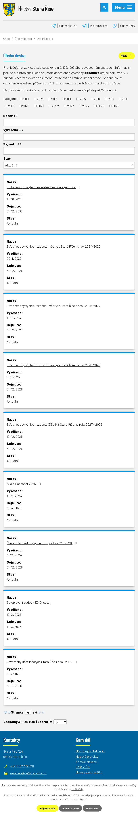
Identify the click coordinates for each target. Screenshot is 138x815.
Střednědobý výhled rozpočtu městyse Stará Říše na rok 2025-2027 (53, 306)
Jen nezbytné (70, 808)
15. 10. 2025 (14, 199)
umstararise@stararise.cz (28, 773)
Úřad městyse (23, 38)
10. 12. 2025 (15, 436)
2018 (125, 99)
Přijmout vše (47, 808)
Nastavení (92, 808)
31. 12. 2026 (15, 270)
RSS (126, 56)
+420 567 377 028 (22, 766)
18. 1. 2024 (14, 318)
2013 (54, 99)
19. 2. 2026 (14, 614)
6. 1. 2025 (13, 377)
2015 (83, 99)
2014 (68, 99)
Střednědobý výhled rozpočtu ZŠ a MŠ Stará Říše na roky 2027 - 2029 (54, 424)
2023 (70, 106)
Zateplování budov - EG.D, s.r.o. (28, 602)
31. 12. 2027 (14, 330)
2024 (85, 106)
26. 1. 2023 (14, 258)
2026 (115, 106)
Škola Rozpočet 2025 (24, 484)
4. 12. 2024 (14, 496)
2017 (111, 99)
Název (9, 116)
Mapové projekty (87, 756)
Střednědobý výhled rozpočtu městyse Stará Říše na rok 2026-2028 (53, 365)
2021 (40, 106)
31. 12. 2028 (15, 389)
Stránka (17, 712)
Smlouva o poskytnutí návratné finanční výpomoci (44, 187)
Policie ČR (83, 767)
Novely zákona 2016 (89, 772)
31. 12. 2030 (14, 211)
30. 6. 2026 (14, 686)
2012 (40, 99)
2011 (26, 99)
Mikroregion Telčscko (90, 751)
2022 (55, 106)
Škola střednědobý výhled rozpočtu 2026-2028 (42, 543)
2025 (100, 106)
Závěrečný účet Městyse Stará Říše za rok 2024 (43, 662)
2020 (25, 106)
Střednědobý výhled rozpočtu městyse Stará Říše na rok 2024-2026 (53, 246)
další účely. (77, 789)
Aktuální (12, 223)
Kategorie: (10, 99)
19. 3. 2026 (14, 627)
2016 (97, 99)
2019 (11, 106)
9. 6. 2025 (13, 674)
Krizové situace (86, 762)
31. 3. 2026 (14, 508)
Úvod (6, 38)
